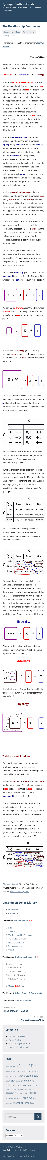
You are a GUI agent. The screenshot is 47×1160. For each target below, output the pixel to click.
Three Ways (13, 931)
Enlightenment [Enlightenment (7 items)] (14, 1084)
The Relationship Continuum (20, 935)
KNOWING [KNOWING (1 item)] (28, 1089)
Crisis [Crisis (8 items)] (23, 1075)
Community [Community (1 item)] (35, 1071)
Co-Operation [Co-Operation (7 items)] (24, 1070)
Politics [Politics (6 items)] (32, 1092)
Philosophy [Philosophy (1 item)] (20, 1093)
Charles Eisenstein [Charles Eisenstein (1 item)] (11, 1071)
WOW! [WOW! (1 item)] (33, 1103)
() (37, 957)
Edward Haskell (11, 884)
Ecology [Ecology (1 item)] (18, 1081)
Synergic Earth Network (18, 4)
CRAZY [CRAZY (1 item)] (18, 1076)
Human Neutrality (16, 942)
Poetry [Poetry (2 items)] (25, 1093)
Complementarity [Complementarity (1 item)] (11, 1076)
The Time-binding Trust (19, 1047)
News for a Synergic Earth (20, 1043)
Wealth (11, 950)
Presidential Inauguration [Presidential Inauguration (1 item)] (13, 1098)
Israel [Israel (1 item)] (22, 1089)
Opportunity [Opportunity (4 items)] (11, 1093)
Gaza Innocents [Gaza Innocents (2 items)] (27, 1085)
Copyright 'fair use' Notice (12, 1147)
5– (10, 986)
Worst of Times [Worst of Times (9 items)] (22, 1102)
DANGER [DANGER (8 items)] (10, 1080)
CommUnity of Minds (12, 32)
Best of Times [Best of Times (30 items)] (29, 1065)
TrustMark (6, 1150)
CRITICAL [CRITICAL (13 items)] (33, 1075)
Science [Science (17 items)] (26, 1098)
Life (10, 928)
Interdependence (15, 946)
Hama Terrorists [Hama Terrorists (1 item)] (16, 1089)
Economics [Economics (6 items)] (27, 1080)
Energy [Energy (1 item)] (35, 1081)
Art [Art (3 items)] (16, 1066)
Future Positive (29, 32)
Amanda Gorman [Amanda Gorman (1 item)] (10, 1066)
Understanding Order (19, 891)
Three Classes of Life (17, 939)
